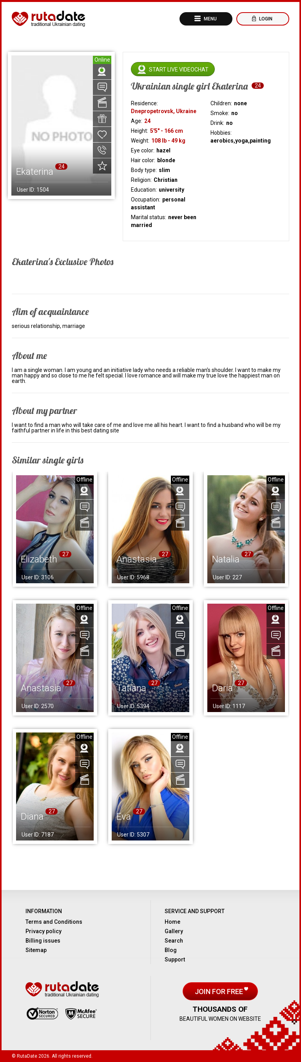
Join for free (220, 991)
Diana (32, 816)
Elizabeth (39, 559)
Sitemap (36, 950)
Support (175, 959)
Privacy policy (43, 931)
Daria (222, 688)
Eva (123, 816)
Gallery (174, 931)
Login (265, 19)
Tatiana (131, 688)
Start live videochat (179, 69)
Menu (210, 19)
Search (174, 940)
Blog (171, 950)
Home (172, 922)
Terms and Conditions (53, 922)
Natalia (225, 559)
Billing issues (42, 940)
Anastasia (136, 559)
